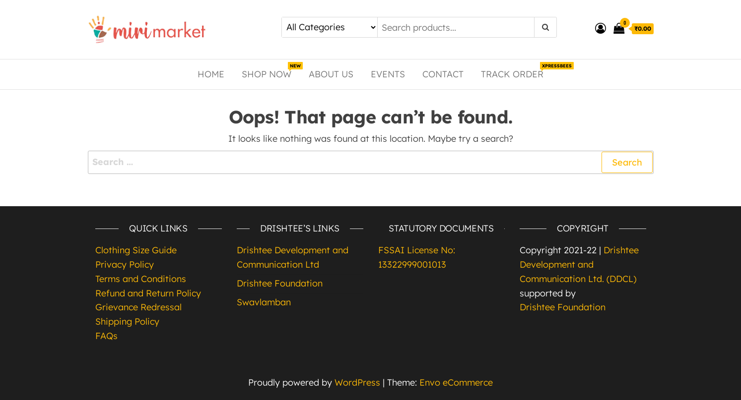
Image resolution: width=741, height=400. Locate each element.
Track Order (516, 71)
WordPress (357, 382)
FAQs (106, 336)
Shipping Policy (127, 321)
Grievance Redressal (138, 307)
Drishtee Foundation (280, 283)
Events (388, 74)
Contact (443, 74)
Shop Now (270, 71)
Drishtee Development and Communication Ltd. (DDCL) (579, 264)
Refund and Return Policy (148, 293)
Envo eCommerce (456, 382)
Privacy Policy (124, 264)
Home (211, 74)
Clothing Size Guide (136, 250)
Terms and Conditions (140, 279)
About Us (331, 74)
